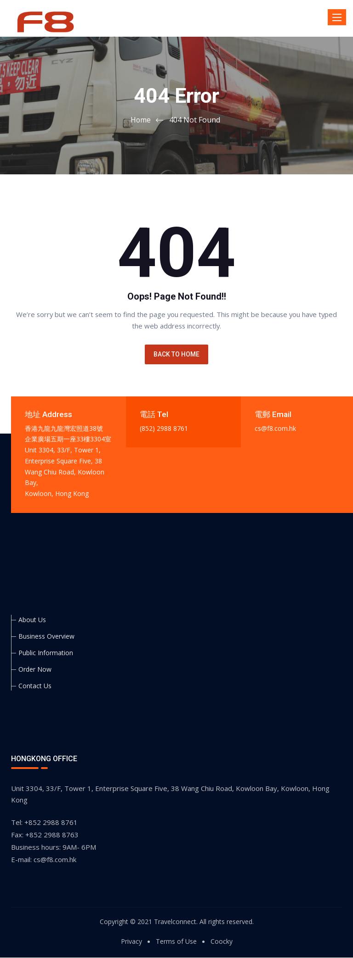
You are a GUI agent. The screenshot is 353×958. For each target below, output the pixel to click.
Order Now (34, 669)
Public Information (45, 653)
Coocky (222, 941)
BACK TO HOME (176, 354)
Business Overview (46, 636)
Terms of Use (176, 941)
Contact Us (34, 686)
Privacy (131, 941)
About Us (32, 620)
